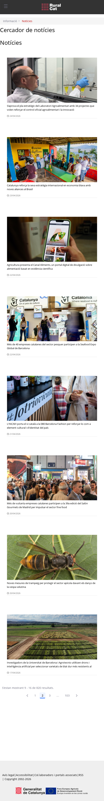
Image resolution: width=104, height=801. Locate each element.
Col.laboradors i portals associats (55, 775)
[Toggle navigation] (6, 6)
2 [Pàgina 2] (42, 695)
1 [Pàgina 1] (35, 695)
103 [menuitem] (67, 695)
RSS (81, 775)
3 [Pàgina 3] (50, 695)
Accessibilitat (24, 775)
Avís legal (8, 775)
